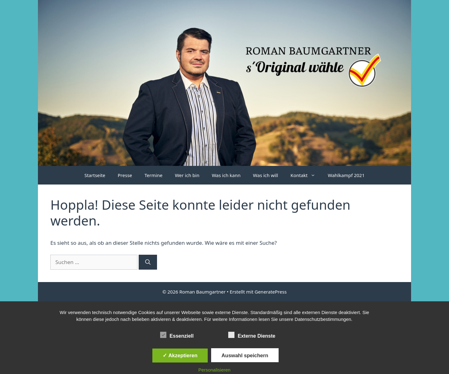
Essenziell (176, 335)
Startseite (94, 175)
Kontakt (306, 175)
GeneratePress (271, 292)
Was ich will (265, 175)
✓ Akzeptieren (180, 355)
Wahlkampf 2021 (346, 175)
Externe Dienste (251, 335)
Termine (154, 175)
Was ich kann (226, 175)
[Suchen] (148, 262)
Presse (125, 175)
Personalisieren (214, 369)
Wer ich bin (187, 175)
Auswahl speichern (244, 355)
